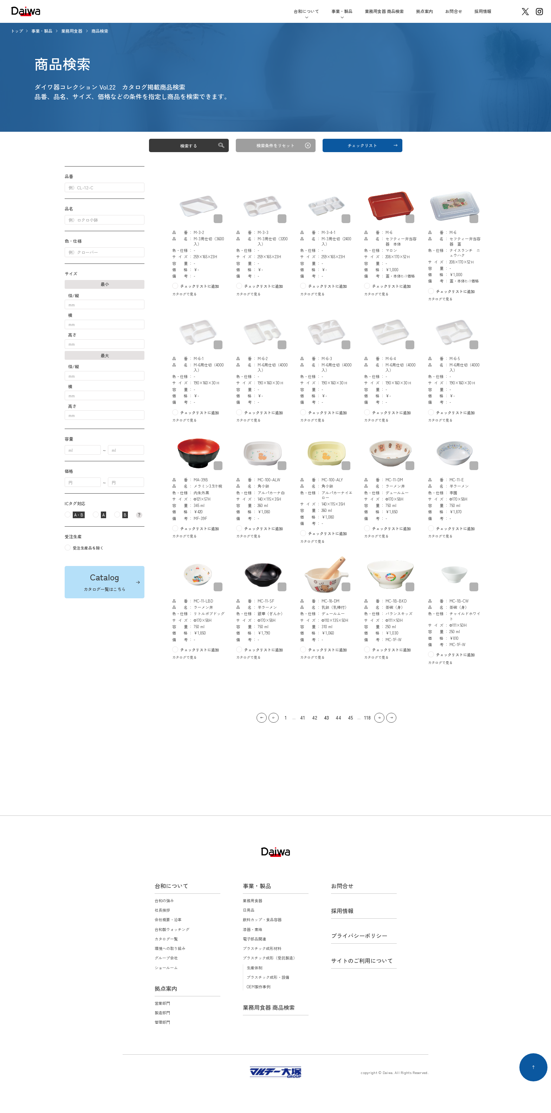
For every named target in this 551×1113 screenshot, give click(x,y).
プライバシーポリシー (359, 935)
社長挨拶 (162, 910)
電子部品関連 (254, 939)
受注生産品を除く (88, 548)
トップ (17, 31)
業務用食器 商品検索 (384, 11)
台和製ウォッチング (172, 929)
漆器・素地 (252, 929)
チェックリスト (362, 145)
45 (350, 717)
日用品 (248, 910)
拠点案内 (424, 11)
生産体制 (254, 967)
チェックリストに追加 (199, 286)
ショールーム (166, 967)
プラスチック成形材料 (262, 948)
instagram (539, 11)
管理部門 (162, 1022)
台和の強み (164, 900)
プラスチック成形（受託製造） (270, 958)
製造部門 (162, 1012)
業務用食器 (72, 31)
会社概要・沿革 (168, 919)
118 (367, 717)
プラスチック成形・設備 (268, 977)
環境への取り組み (170, 948)
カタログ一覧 (166, 939)
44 (338, 717)
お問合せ (453, 11)
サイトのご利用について (362, 960)
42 (314, 717)
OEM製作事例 (258, 986)
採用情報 (482, 11)
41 (302, 717)
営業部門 (162, 1003)
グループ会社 (166, 958)
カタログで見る (184, 294)
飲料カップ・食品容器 (262, 919)
